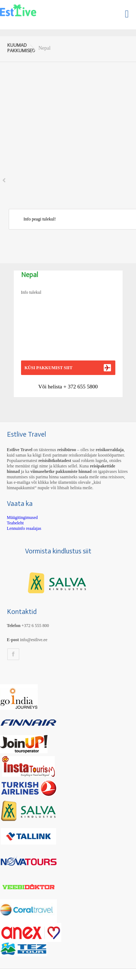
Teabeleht (15, 522)
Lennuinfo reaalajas (24, 528)
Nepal (44, 48)
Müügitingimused (22, 517)
